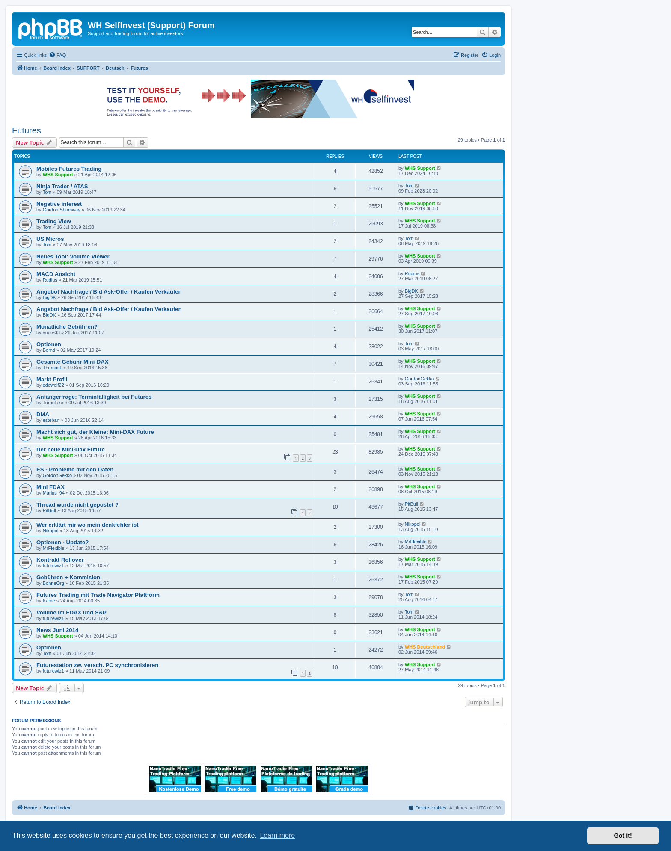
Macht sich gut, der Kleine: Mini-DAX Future (95, 432)
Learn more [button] (277, 835)
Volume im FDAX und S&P (71, 612)
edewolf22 (53, 385)
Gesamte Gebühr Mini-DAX (72, 362)
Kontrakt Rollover (60, 560)
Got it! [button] (623, 835)
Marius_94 (54, 492)
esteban (51, 420)
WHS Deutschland (425, 646)
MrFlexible (54, 548)
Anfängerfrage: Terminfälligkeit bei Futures (93, 397)
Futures (26, 130)
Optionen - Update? (62, 542)
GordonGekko (419, 378)
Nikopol (51, 530)
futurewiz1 (53, 565)
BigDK (49, 297)
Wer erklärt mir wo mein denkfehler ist (87, 525)
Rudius (50, 279)
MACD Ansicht (55, 274)
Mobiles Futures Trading (68, 169)
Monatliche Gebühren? (67, 326)
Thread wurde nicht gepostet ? (77, 504)
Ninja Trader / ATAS (62, 186)
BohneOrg (53, 583)
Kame (49, 600)
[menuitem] (57, 55)
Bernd (49, 350)
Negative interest (59, 204)
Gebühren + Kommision (68, 577)
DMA (42, 414)
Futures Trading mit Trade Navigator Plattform (98, 595)
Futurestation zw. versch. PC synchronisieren (97, 665)
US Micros (50, 239)
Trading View (53, 221)
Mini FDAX (50, 487)
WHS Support (58, 174)
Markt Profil (52, 379)
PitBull (49, 510)
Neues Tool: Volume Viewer (73, 256)
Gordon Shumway (61, 209)
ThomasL (52, 367)
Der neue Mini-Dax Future (70, 449)
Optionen (48, 344)
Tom (47, 192)
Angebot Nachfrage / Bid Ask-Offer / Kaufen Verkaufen (109, 291)
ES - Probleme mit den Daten (74, 469)
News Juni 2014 (57, 630)
